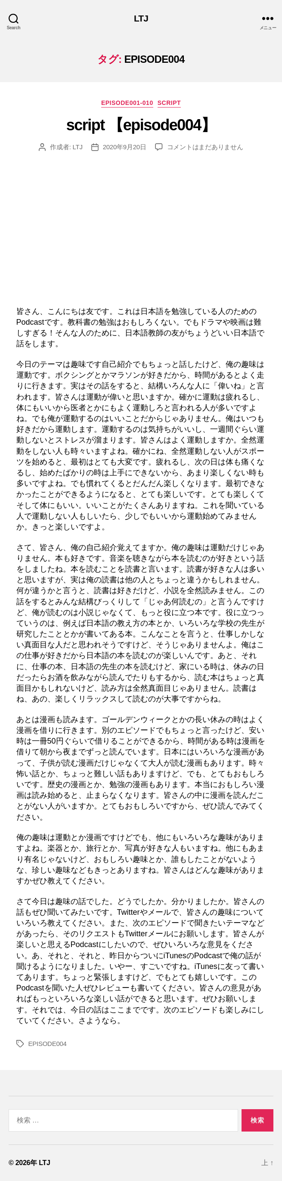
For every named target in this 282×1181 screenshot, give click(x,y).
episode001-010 (127, 102)
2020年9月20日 (124, 147)
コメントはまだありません (205, 147)
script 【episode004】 (141, 125)
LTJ (141, 18)
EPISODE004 (47, 1043)
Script (169, 102)
